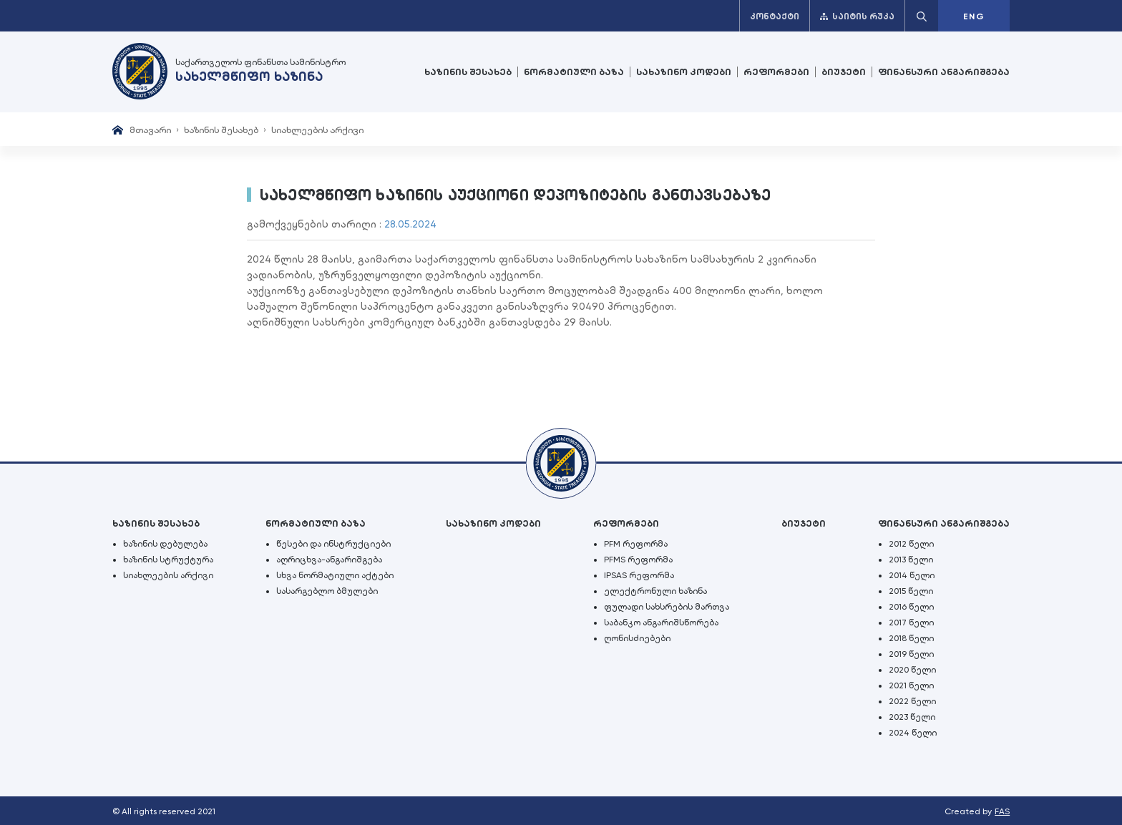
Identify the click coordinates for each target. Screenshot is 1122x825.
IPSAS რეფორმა (639, 575)
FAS (1002, 811)
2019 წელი (911, 654)
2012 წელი (911, 544)
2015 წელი (911, 591)
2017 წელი (911, 622)
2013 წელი (911, 560)
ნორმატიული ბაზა (574, 72)
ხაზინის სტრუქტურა (168, 560)
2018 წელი (911, 638)
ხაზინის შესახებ (468, 72)
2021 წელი (911, 685)
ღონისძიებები (637, 638)
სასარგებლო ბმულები (327, 591)
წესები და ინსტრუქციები (333, 544)
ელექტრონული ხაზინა (655, 591)
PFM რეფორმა (636, 544)
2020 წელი (912, 670)
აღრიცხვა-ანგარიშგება (329, 560)
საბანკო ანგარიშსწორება (661, 622)
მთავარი (150, 130)
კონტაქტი (774, 16)
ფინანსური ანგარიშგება (944, 72)
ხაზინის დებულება (165, 544)
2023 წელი (912, 717)
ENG (974, 16)
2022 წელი (912, 701)
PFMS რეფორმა (638, 560)
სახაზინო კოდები (683, 72)
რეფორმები (776, 72)
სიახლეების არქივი (317, 130)
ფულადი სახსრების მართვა (666, 607)
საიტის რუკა (857, 16)
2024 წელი (913, 733)
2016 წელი (911, 607)
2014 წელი (912, 575)
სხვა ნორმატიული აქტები (335, 575)
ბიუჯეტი (843, 72)
